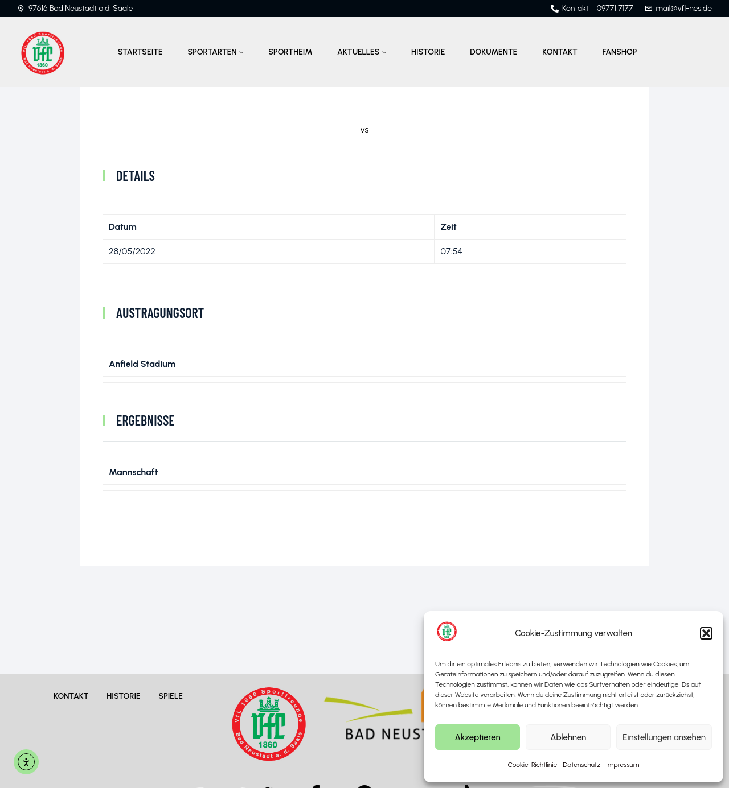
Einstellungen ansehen (664, 737)
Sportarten (212, 52)
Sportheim (290, 52)
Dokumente (493, 52)
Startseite (140, 52)
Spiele (170, 696)
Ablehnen (568, 737)
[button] (706, 633)
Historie (428, 52)
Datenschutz (581, 765)
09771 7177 (615, 8)
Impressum (622, 765)
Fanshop (620, 52)
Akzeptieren (477, 737)
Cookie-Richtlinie (533, 765)
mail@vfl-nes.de (684, 8)
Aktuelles (358, 52)
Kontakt (559, 52)
